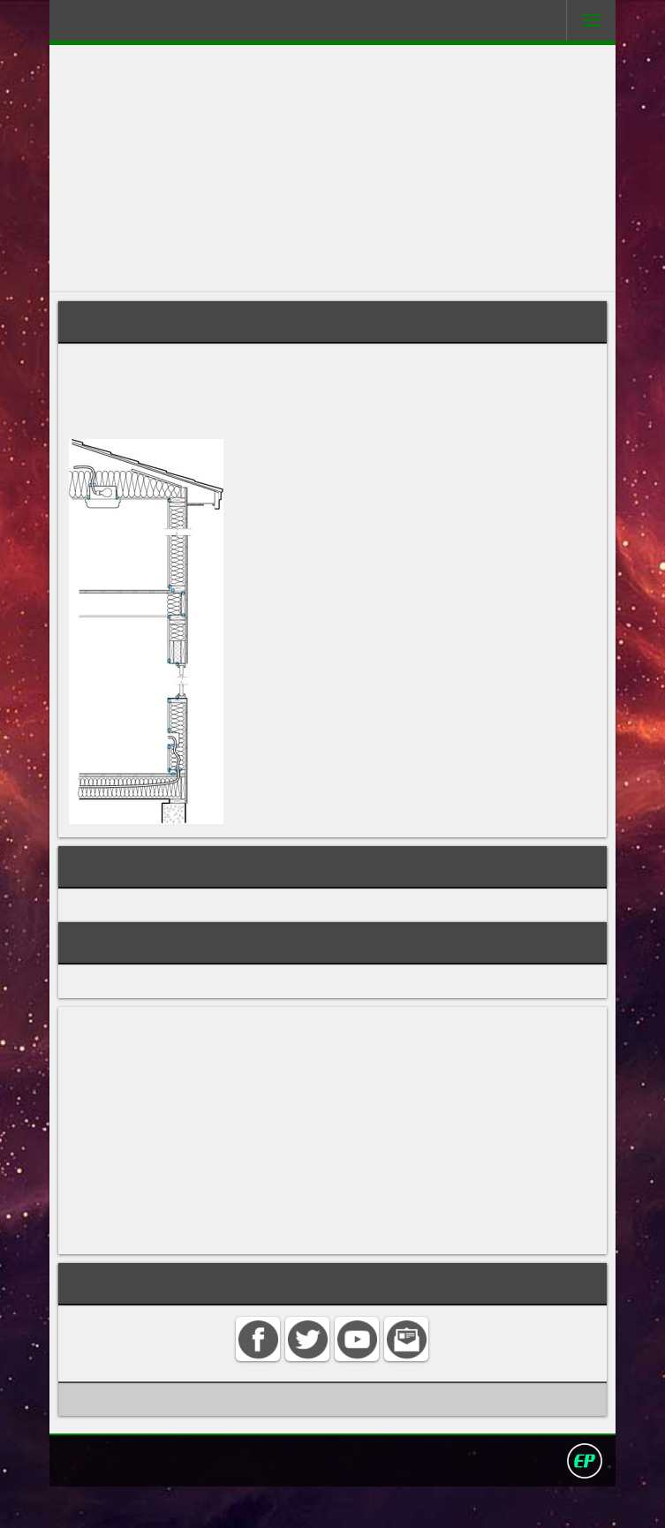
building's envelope (152, 381)
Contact (207, 1500)
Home (153, 1500)
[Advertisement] (332, 168)
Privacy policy (340, 1500)
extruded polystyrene (237, 398)
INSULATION (109, 931)
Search (264, 1500)
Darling (116, 25)
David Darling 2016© (462, 1500)
